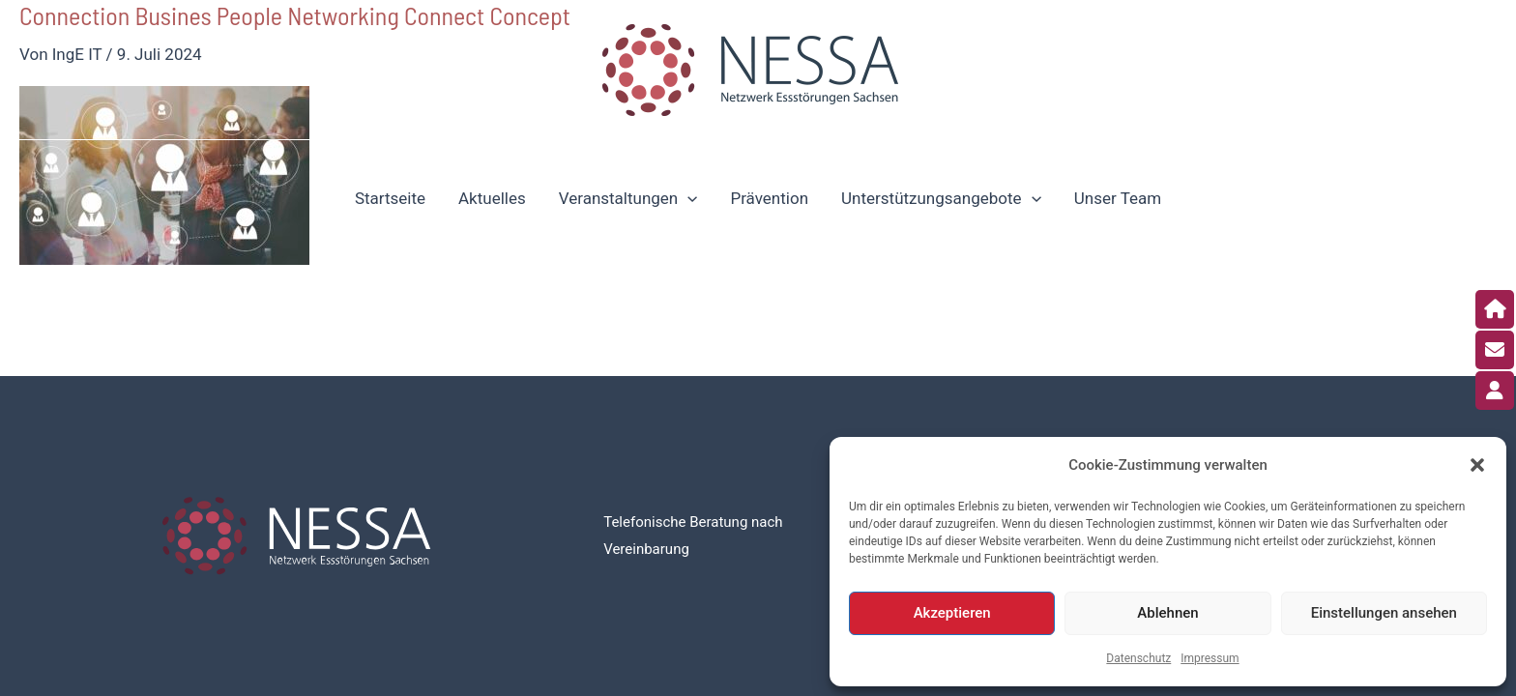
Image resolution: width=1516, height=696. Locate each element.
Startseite (390, 198)
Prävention (769, 198)
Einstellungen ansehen (1384, 613)
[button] (1477, 465)
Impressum (1210, 658)
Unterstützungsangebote (941, 198)
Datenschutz (1138, 658)
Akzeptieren (952, 613)
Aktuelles (492, 198)
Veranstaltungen (628, 198)
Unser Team (1117, 198)
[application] (687, 198)
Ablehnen (1167, 613)
